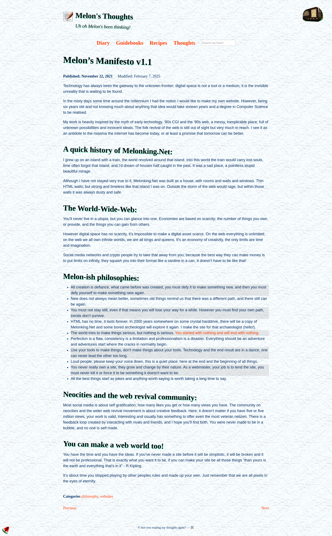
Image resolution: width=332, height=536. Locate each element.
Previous (69, 508)
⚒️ (192, 527)
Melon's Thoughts (104, 16)
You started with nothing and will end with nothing (216, 333)
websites (106, 496)
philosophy (89, 496)
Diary (103, 43)
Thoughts (184, 43)
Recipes (158, 43)
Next (265, 508)
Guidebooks (129, 43)
